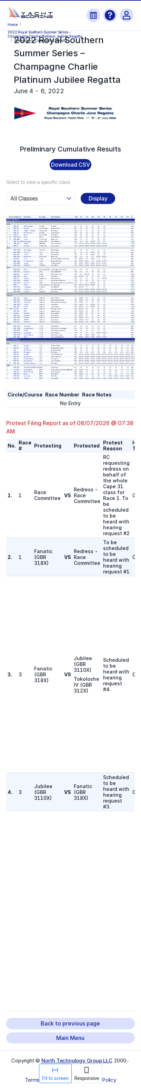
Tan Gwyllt (27, 376)
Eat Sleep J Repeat (29, 363)
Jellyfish (26, 354)
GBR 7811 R (17, 334)
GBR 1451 (17, 363)
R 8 (122, 216)
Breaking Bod (28, 369)
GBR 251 (16, 228)
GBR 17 (16, 284)
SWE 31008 (17, 237)
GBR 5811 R (17, 332)
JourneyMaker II (28, 328)
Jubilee (26, 304)
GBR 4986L (17, 239)
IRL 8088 (16, 258)
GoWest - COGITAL (29, 230)
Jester (26, 239)
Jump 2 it (26, 252)
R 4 (99, 216)
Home (12, 24)
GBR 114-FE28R (18, 241)
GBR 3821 (17, 367)
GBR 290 (16, 347)
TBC (15, 350)
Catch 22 (26, 278)
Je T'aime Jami (28, 261)
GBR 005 (16, 226)
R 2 (87, 216)
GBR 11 (16, 345)
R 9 (128, 216)
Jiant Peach (27, 356)
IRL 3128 (16, 309)
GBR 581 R (17, 276)
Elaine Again (27, 250)
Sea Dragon (27, 241)
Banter (26, 269)
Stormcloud (27, 256)
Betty (25, 374)
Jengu (26, 254)
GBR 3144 (17, 315)
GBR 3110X (17, 304)
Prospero (26, 291)
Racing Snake (28, 361)
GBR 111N (17, 337)
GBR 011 (16, 232)
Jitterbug (26, 326)
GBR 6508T (17, 269)
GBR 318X (17, 306)
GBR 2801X (17, 243)
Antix (25, 276)
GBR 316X (17, 311)
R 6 (110, 216)
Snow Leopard (28, 334)
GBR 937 (16, 359)
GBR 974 (16, 352)
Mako (25, 235)
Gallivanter (27, 302)
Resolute (26, 228)
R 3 (93, 216)
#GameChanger (28, 371)
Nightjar (26, 280)
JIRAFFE (26, 319)
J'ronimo (26, 289)
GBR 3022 (17, 374)
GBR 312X (17, 300)
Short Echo (27, 321)
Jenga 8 (26, 347)
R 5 (104, 216)
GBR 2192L (17, 261)
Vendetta (26, 245)
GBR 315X (17, 319)
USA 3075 (17, 378)
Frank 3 (26, 274)
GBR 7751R (17, 328)
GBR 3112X (17, 302)
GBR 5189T (17, 289)
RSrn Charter (27, 350)
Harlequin (27, 317)
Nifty (25, 311)
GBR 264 (16, 354)
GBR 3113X (17, 317)
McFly (25, 337)
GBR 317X (17, 321)
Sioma (26, 284)
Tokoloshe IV (28, 300)
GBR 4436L (17, 265)
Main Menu (70, 1037)
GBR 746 (16, 356)
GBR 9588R (17, 263)
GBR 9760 (17, 254)
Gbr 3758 (16, 369)
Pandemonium (28, 232)
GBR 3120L (17, 256)
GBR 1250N (17, 250)
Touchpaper (27, 287)
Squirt (25, 297)
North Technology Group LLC (76, 1060)
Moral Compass (28, 226)
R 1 (81, 216)
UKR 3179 (17, 371)
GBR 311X (17, 297)
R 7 (116, 216)
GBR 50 (16, 245)
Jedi (25, 258)
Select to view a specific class (38, 182)
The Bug (26, 378)
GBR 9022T (17, 287)
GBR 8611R (17, 330)
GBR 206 (16, 361)
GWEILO (26, 243)
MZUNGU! (27, 265)
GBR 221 (16, 278)
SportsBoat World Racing (31, 367)
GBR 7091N (17, 282)
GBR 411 (16, 235)
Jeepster (26, 345)
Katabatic (27, 313)
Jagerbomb (27, 332)
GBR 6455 (17, 274)
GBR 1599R (17, 252)
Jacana (26, 263)
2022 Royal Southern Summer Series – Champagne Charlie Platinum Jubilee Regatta (45, 34)
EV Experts (27, 352)
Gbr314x (16, 313)
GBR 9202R (17, 280)
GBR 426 (16, 230)
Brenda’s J (27, 272)
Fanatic (26, 306)
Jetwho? (26, 282)
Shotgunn (27, 315)
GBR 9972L (17, 272)
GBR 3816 (17, 376)
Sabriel (26, 330)
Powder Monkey (28, 359)
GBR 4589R (17, 291)
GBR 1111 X (17, 326)
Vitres (25, 237)
